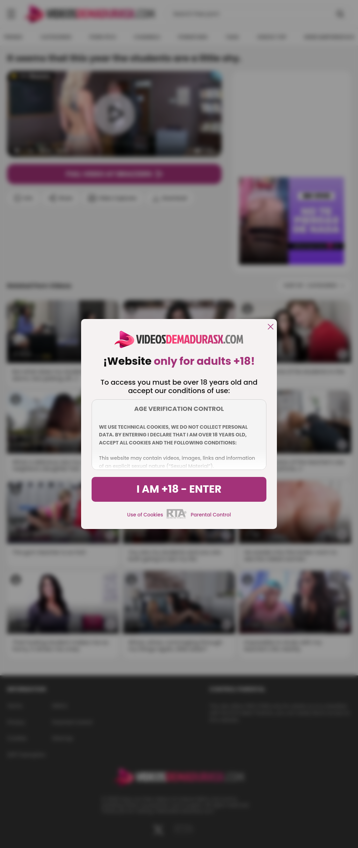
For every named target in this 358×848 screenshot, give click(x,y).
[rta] (176, 517)
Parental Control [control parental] (211, 514)
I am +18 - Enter (178, 489)
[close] (270, 327)
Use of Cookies (145, 514)
